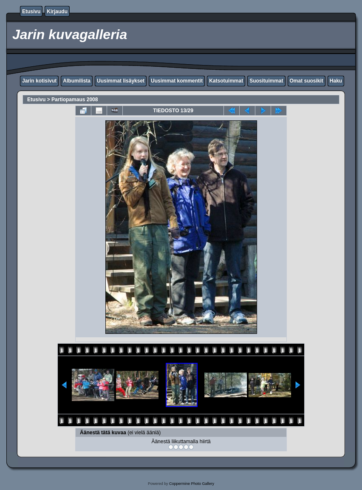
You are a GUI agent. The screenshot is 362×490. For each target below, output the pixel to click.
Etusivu (31, 11)
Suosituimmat (266, 81)
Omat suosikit (306, 81)
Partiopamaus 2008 (74, 100)
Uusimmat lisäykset (120, 81)
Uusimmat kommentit (177, 81)
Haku (336, 81)
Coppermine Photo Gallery (191, 483)
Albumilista (76, 81)
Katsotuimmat (226, 81)
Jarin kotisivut (39, 81)
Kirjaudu (57, 11)
